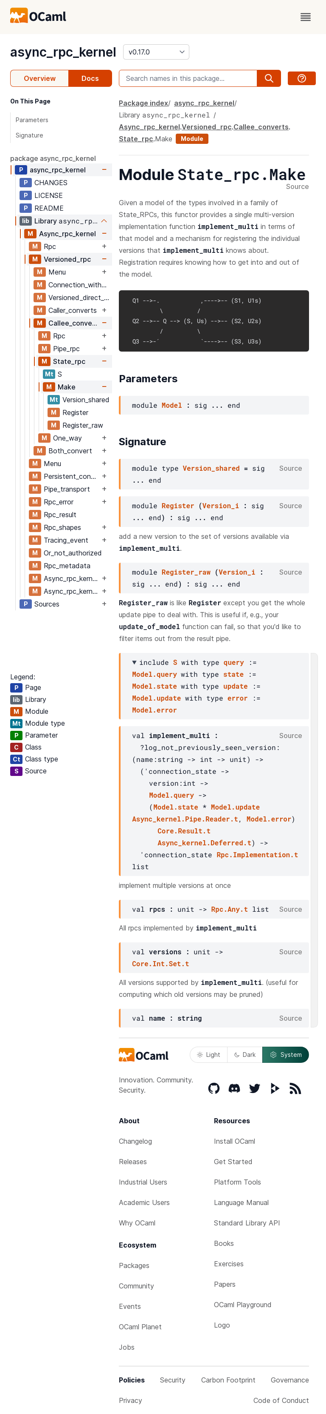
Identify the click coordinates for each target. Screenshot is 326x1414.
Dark (245, 1054)
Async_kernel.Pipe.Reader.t (185, 818)
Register (75, 412)
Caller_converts (72, 310)
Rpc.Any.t (229, 909)
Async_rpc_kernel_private (72, 591)
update (235, 685)
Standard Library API (247, 1223)
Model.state (154, 685)
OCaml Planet (140, 1326)
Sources (46, 604)
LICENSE (48, 195)
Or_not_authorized (73, 553)
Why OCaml (137, 1223)
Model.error (154, 709)
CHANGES (50, 182)
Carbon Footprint (228, 1380)
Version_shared (86, 399)
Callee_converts (74, 323)
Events (130, 1306)
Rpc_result (60, 514)
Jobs (127, 1347)
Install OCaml (234, 1141)
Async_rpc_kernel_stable (72, 578)
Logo (222, 1325)
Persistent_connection (72, 476)
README (49, 208)
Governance (290, 1380)
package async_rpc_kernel (53, 158)
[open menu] (305, 17)
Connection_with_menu (80, 285)
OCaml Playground (243, 1304)
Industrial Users (143, 1182)
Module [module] (192, 138)
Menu (57, 272)
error (238, 697)
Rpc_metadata (67, 565)
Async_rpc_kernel (67, 233)
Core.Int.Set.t (160, 963)
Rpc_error (58, 502)
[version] (156, 52)
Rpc (50, 246)
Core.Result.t (184, 830)
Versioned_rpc (67, 259)
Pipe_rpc (66, 348)
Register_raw (82, 425)
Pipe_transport (67, 489)
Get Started (233, 1161)
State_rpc (69, 361)
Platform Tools (237, 1182)
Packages (134, 1265)
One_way (67, 438)
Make (67, 387)
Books (224, 1243)
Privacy (130, 1400)
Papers (225, 1284)
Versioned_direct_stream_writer (80, 297)
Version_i (220, 505)
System (286, 1055)
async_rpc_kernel (63, 52)
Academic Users (144, 1202)
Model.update (156, 697)
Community (136, 1286)
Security (172, 1380)
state (233, 674)
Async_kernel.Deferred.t (204, 842)
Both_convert (70, 451)
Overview (40, 78)
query (234, 662)
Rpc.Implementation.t (257, 854)
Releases (133, 1161)
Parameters (32, 119)
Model (172, 405)
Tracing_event (66, 540)
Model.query (154, 674)
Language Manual (241, 1202)
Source (297, 187)
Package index (143, 103)
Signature (29, 135)
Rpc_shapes (62, 527)
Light (208, 1054)
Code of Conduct (281, 1400)
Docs (90, 78)
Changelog (135, 1141)
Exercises (229, 1263)
